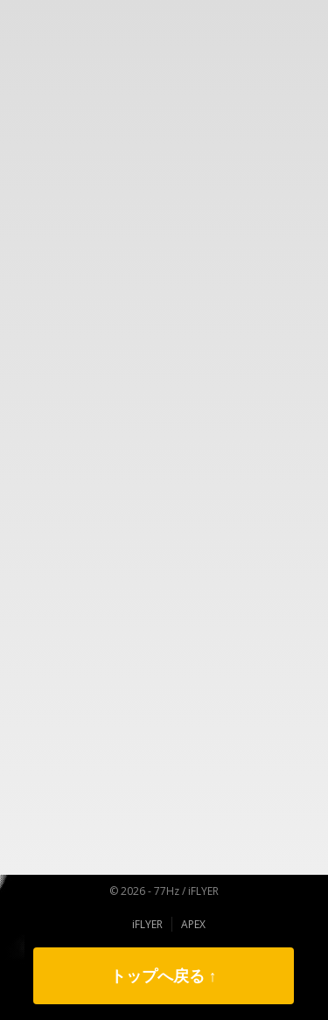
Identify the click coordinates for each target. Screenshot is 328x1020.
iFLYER (147, 924)
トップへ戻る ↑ (163, 975)
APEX (193, 924)
